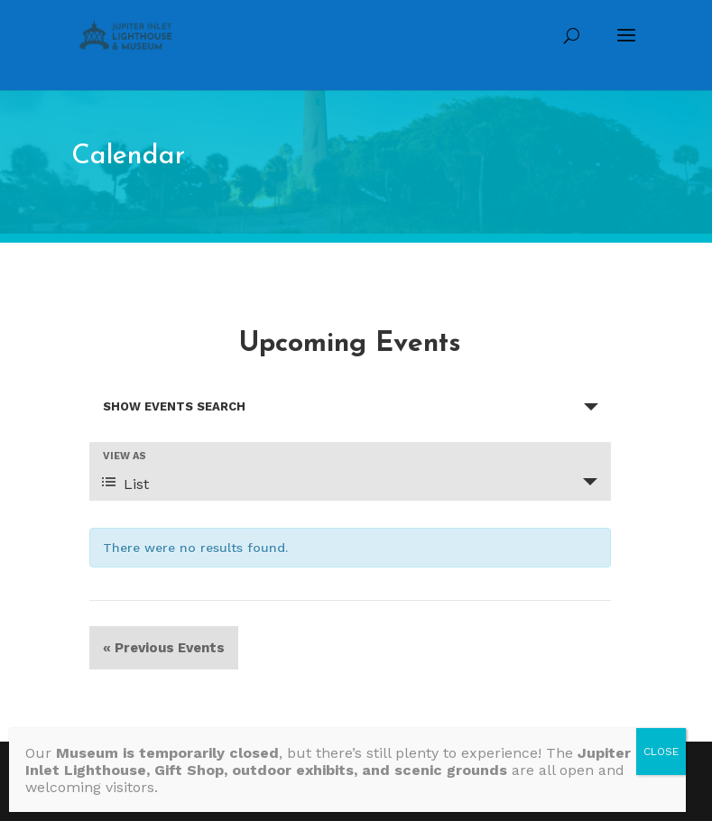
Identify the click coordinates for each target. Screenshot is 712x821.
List (125, 484)
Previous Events (164, 648)
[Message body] (347, 770)
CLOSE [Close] (661, 751)
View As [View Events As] (124, 456)
